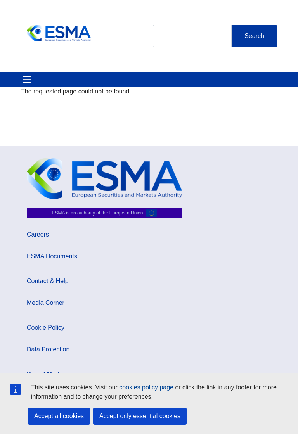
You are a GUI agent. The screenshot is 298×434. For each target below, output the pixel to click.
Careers (38, 234)
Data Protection (48, 349)
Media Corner (45, 302)
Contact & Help (48, 281)
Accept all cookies (59, 416)
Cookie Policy (45, 327)
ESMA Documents (52, 256)
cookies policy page (146, 387)
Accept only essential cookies (139, 416)
